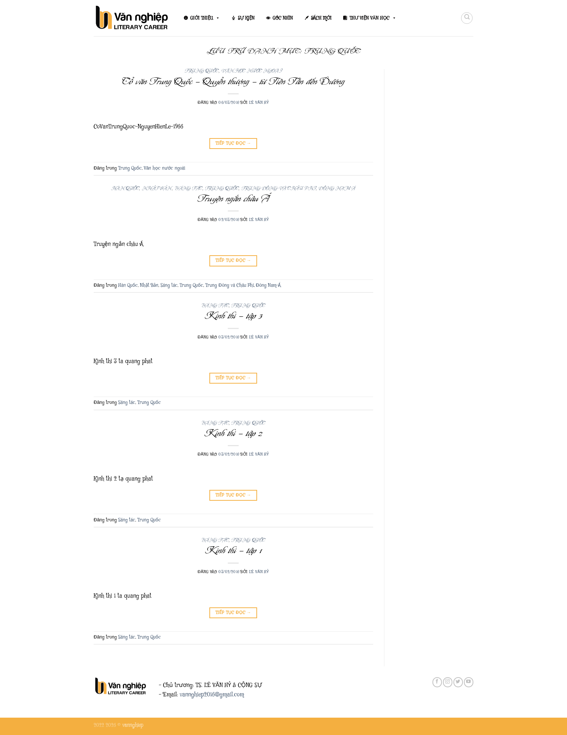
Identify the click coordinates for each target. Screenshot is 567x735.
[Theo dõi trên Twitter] (458, 682)
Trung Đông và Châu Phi (279, 188)
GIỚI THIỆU (205, 18)
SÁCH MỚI (321, 18)
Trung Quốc (202, 71)
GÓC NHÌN (283, 18)
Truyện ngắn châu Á (233, 198)
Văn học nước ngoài (251, 71)
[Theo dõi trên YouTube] (468, 682)
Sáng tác (188, 188)
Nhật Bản (157, 188)
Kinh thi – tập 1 (233, 550)
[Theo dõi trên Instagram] (447, 682)
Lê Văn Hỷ (259, 102)
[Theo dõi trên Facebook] (437, 682)
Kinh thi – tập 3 (233, 315)
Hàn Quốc (125, 188)
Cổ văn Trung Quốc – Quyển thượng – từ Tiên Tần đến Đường (233, 81)
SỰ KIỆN (246, 18)
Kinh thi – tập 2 (233, 433)
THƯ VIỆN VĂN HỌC (373, 18)
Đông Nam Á (337, 188)
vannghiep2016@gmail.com (212, 694)
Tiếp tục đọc (233, 143)
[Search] (467, 18)
